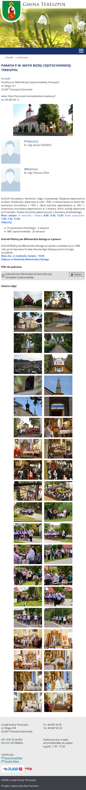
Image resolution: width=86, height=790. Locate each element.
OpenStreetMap (13, 758)
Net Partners (31, 786)
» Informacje (22, 57)
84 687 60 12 (12, 99)
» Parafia (9, 57)
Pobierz (77, 274)
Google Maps (11, 761)
